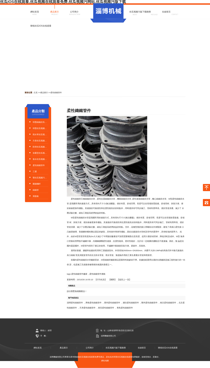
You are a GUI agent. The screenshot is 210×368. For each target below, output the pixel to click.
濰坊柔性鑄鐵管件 (131, 302)
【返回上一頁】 (124, 279)
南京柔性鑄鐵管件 (168, 302)
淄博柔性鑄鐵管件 (75, 302)
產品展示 (44, 92)
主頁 (36, 92)
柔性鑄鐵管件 (56, 92)
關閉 (112, 279)
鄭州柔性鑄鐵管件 (149, 302)
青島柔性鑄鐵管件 (125, 308)
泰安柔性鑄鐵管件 (106, 308)
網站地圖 (105, 361)
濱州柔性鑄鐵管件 (112, 302)
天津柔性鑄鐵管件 (87, 308)
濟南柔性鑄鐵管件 (93, 302)
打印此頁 (101, 279)
